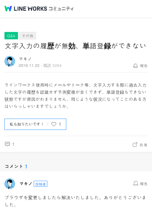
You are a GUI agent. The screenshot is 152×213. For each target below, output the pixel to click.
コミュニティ (61, 9)
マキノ (25, 59)
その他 (27, 35)
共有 (143, 145)
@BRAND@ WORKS (25, 8)
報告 (144, 65)
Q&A (11, 35)
